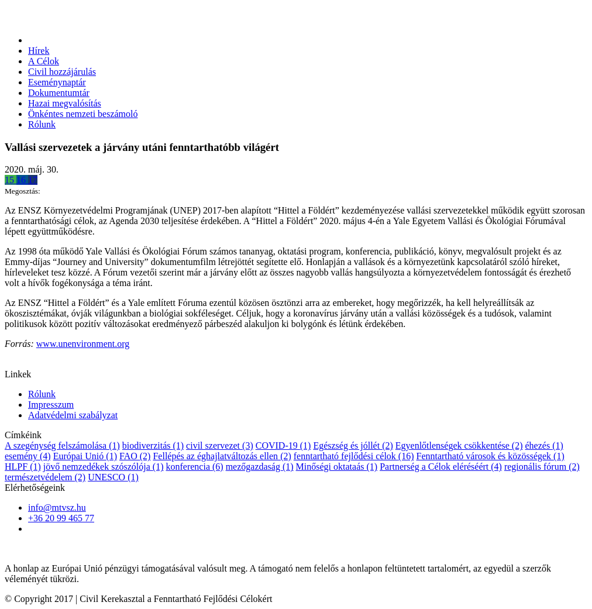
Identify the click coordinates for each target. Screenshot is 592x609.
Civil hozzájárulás (62, 72)
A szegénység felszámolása (62, 445)
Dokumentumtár (59, 93)
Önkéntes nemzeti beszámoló (83, 114)
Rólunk (42, 124)
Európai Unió (85, 456)
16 (22, 180)
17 (32, 180)
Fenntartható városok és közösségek (490, 456)
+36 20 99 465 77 (61, 518)
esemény (28, 456)
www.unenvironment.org (83, 344)
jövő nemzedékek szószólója (103, 467)
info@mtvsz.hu (57, 507)
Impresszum (51, 405)
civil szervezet (219, 445)
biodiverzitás (153, 445)
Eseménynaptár (57, 82)
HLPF (23, 467)
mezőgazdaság (260, 467)
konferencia (194, 467)
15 (10, 180)
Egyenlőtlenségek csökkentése (459, 445)
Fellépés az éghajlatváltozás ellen (222, 456)
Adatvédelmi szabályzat (73, 415)
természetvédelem (45, 477)
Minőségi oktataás (337, 467)
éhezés (544, 445)
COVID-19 (283, 445)
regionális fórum (542, 467)
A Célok (43, 61)
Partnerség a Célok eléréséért (441, 467)
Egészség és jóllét (353, 445)
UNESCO (113, 477)
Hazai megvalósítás (64, 103)
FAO (134, 456)
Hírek (38, 51)
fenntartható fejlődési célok (354, 456)
